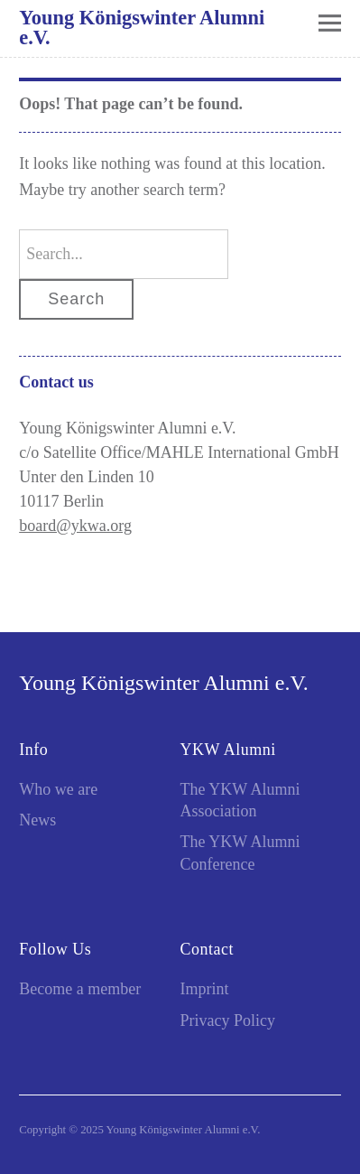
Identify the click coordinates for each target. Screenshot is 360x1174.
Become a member (80, 989)
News (37, 820)
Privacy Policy (228, 1020)
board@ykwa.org (75, 526)
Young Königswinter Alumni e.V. (141, 27)
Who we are (58, 789)
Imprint (204, 989)
